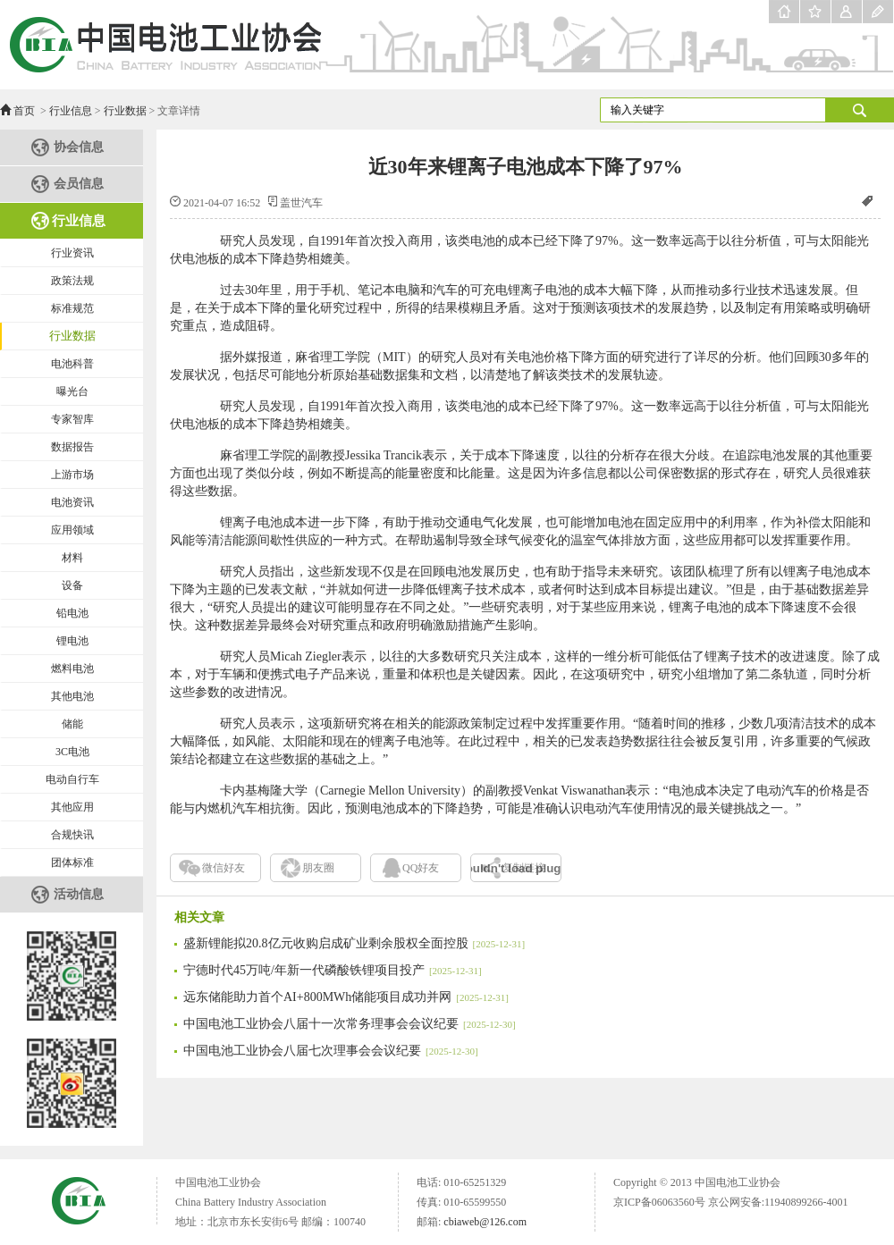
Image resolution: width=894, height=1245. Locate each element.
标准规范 (72, 308)
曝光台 (72, 391)
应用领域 (72, 530)
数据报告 (72, 447)
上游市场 (72, 474)
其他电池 (72, 696)
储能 (72, 724)
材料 (72, 557)
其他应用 (72, 807)
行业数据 (125, 111)
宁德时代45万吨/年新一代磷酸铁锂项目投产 (332, 970)
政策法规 (72, 280)
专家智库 (72, 419)
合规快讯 (72, 835)
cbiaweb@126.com (485, 1222)
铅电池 (72, 613)
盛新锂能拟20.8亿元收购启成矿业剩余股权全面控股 (354, 943)
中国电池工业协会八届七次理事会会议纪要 (330, 1050)
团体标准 (72, 862)
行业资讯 (72, 253)
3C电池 (72, 751)
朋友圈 (318, 868)
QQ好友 (420, 868)
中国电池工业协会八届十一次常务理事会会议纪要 (349, 1023)
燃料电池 (72, 668)
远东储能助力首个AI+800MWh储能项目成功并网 (346, 997)
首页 (24, 111)
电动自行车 (72, 779)
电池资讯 (72, 502)
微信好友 (223, 868)
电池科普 (72, 364)
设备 (72, 585)
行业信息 (70, 111)
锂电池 (72, 641)
